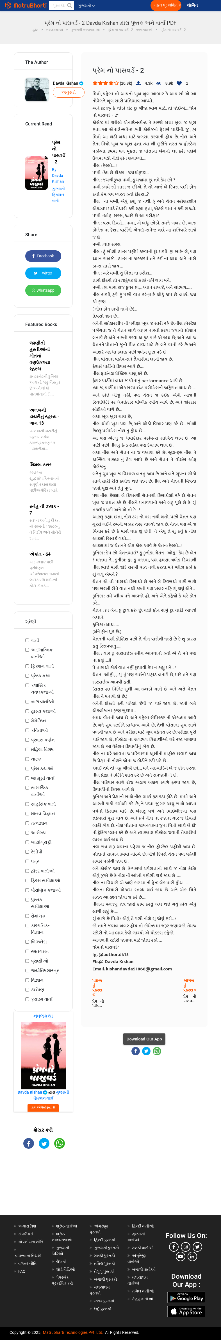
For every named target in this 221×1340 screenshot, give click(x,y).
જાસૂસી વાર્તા (42, 778)
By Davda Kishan (58, 175)
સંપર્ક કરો (25, 1234)
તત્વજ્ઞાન (39, 823)
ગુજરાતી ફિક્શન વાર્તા (58, 194)
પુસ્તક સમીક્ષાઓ (40, 903)
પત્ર (35, 861)
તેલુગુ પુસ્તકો (104, 1271)
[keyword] (61, 5)
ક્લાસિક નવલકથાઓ (42, 689)
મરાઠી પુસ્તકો (104, 1255)
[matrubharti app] (131, 5)
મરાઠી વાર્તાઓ (143, 1247)
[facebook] (174, 1247)
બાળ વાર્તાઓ (42, 701)
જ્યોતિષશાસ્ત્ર (45, 970)
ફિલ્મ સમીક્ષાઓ (45, 880)
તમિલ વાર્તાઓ (143, 1291)
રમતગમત (40, 951)
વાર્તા (35, 640)
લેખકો (61, 1261)
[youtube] (180, 1256)
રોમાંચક (38, 916)
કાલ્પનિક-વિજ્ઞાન (40, 929)
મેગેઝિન (38, 720)
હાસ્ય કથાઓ (43, 711)
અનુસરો (68, 92)
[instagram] (185, 1247)
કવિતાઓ (39, 730)
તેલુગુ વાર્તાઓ (142, 1299)
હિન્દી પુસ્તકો (104, 1240)
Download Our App (144, 1039)
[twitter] (197, 1247)
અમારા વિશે (27, 1226)
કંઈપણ (37, 989)
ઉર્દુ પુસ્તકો (102, 1309)
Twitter (43, 273)
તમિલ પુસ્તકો (104, 1263)
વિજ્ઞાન (37, 980)
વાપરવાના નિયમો (28, 1255)
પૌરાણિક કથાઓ (46, 890)
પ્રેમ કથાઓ (42, 768)
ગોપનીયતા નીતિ (30, 1242)
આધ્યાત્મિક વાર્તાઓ (42, 653)
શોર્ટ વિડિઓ (65, 1269)
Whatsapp (43, 290)
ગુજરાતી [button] (86, 5)
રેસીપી (36, 852)
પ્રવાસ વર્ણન (43, 740)
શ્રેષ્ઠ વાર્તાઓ (66, 1226)
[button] (69, 5)
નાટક (36, 759)
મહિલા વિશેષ (42, 749)
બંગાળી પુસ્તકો (105, 1279)
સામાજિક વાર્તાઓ (39, 791)
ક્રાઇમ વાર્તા (42, 999)
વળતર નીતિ (27, 1263)
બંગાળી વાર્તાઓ (144, 1269)
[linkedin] (192, 1256)
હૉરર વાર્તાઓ (42, 871)
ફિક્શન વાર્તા (42, 666)
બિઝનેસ (39, 942)
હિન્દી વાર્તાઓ (143, 1226)
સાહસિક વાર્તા (43, 804)
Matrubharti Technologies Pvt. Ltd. (73, 1332)
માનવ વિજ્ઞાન (43, 813)
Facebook (43, 256)
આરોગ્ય (38, 832)
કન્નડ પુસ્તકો (104, 1301)
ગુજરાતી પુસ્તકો (106, 1247)
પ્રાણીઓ (39, 961)
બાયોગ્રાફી (41, 842)
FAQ (22, 1271)
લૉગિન (193, 5)
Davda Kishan (68, 83)
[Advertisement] (43, 1187)
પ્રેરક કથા (40, 675)
